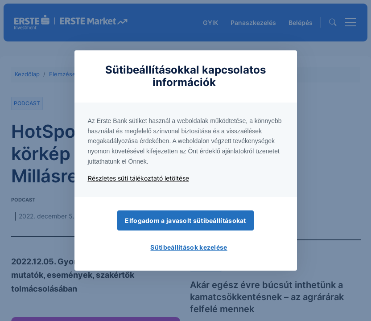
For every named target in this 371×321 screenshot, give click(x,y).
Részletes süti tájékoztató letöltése (138, 178)
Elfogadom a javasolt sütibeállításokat (185, 220)
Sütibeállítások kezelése (188, 247)
